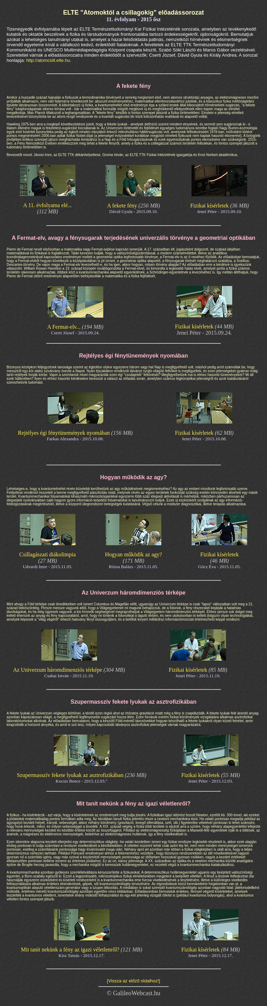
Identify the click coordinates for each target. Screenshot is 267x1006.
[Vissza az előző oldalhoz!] (133, 980)
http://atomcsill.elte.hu (48, 60)
